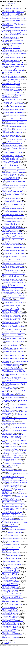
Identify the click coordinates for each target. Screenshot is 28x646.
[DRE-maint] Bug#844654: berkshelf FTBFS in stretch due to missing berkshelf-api (13, 16)
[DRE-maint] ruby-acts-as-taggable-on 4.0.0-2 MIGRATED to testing (11, 611)
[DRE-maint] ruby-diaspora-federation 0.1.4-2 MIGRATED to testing (11, 597)
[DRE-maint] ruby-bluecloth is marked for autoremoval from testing (11, 555)
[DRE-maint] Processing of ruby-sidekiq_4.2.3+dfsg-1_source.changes (12, 50)
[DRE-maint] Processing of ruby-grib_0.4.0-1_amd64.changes (10, 97)
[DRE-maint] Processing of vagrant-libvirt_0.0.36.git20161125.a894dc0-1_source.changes (14, 284)
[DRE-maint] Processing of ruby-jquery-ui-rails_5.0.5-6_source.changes (12, 272)
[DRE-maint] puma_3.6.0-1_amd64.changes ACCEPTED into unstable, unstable (13, 175)
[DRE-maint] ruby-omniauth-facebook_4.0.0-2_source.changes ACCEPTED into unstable (14, 126)
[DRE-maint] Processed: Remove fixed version (8, 410)
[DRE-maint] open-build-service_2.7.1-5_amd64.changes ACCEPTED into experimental (14, 209)
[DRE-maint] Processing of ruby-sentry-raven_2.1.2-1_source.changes (11, 48)
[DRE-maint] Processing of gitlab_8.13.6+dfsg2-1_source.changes (11, 315)
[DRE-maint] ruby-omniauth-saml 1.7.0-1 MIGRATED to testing (11, 571)
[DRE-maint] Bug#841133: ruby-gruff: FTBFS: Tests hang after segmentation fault (13, 514)
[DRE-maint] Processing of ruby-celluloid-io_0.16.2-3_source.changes (11, 147)
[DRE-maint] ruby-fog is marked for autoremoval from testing (10, 535)
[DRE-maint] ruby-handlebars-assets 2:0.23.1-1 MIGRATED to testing (12, 634)
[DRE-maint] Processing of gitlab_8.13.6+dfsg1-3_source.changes (11, 300)
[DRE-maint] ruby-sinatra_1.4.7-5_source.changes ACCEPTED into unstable (12, 204)
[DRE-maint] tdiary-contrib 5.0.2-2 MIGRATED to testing (10, 589)
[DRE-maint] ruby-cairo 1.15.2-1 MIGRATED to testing (10, 567)
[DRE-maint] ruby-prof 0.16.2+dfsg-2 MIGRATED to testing (10, 616)
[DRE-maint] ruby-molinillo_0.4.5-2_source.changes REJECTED (11, 329)
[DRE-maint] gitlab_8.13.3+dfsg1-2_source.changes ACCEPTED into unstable (13, 165)
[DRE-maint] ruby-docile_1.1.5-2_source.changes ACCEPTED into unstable (12, 327)
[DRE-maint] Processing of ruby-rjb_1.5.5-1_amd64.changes (10, 344)
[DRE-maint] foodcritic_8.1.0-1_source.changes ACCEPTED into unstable (12, 156)
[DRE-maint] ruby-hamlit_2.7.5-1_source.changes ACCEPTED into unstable (12, 189)
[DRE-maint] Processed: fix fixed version (8, 433)
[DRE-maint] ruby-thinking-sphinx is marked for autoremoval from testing (12, 550)
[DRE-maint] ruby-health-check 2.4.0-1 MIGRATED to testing (10, 575)
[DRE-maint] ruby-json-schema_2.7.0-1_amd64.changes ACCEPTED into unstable (13, 183)
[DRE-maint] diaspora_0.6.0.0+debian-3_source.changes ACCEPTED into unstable (13, 117)
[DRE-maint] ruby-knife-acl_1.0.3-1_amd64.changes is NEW (10, 179)
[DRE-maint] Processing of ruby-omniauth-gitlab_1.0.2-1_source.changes (12, 99)
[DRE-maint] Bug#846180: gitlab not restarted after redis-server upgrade (12, 383)
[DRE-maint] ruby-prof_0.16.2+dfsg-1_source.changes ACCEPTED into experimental (14, 53)
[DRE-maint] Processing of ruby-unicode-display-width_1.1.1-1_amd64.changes (13, 287)
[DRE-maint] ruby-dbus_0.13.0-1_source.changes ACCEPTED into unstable (12, 233)
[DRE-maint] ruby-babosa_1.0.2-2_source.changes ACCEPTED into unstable (12, 280)
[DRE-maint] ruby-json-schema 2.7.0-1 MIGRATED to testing (10, 623)
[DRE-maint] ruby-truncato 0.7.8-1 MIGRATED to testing (10, 577)
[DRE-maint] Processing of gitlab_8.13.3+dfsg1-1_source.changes (11, 81)
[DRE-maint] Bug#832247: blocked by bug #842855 (9, 23)
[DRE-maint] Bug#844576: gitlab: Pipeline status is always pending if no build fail (13, 34)
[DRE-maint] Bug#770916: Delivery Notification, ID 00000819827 (11, 20)
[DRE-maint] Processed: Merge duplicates (8, 469)
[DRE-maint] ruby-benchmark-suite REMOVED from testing (10, 587)
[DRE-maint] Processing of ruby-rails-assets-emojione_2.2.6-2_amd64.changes (13, 250)
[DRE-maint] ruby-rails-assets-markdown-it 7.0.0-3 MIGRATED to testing (12, 604)
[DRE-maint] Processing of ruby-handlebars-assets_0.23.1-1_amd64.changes (12, 219)
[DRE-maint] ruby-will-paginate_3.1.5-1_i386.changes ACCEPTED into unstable (13, 228)
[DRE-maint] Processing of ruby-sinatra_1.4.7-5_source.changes (11, 200)
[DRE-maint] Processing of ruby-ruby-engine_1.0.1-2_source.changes (11, 316)
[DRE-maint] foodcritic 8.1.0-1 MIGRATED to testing (9, 609)
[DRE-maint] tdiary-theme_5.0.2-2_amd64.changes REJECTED (11, 33)
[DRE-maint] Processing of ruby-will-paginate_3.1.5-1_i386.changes (11, 227)
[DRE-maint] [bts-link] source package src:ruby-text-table (10, 526)
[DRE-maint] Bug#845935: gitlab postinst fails (8, 388)
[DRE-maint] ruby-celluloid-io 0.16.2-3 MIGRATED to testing (10, 613)
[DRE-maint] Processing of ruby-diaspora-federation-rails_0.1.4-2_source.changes (13, 115)
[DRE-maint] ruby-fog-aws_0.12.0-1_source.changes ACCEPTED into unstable (13, 206)
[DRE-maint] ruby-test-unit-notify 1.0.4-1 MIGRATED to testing (11, 568)
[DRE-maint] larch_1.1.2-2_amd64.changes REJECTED (10, 223)
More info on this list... (5, 643)
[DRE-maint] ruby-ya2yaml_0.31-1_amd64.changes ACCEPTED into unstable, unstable (14, 181)
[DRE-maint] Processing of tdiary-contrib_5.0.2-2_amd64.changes (11, 76)
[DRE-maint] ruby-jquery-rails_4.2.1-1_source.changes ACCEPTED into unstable (13, 79)
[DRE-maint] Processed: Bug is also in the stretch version (10, 409)
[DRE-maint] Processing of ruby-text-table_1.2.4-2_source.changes (11, 198)
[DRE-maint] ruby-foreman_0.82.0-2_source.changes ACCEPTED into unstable (13, 70)
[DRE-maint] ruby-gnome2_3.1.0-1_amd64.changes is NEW (10, 226)
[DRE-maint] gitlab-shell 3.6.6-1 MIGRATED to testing (10, 573)
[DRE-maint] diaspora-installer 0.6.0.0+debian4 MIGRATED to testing (12, 593)
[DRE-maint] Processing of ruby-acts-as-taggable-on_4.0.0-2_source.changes (12, 167)
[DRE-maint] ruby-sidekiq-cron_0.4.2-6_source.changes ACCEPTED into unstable (13, 295)
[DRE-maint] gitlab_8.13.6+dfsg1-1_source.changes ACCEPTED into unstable (13, 264)
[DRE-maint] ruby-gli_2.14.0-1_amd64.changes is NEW (10, 310)
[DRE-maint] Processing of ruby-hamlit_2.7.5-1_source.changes (11, 186)
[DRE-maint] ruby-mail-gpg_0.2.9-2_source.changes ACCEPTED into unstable (13, 282)
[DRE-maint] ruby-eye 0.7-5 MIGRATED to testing (9, 614)
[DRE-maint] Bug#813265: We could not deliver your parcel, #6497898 (12, 11)
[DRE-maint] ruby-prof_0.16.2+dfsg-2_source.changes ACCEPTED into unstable (13, 169)
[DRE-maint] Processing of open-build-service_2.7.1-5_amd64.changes (12, 208)
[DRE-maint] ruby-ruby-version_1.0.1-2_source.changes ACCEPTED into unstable (13, 334)
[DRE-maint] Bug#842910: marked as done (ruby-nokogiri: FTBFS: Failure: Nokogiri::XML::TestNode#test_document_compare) (12, 460)
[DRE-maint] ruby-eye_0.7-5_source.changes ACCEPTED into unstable (12, 136)
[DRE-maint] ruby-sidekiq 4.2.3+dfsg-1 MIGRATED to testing (10, 581)
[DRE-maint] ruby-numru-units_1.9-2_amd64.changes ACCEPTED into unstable (13, 293)
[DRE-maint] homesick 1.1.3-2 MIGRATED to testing (9, 591)
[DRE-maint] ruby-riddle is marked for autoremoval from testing (11, 549)
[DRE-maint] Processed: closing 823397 (7, 481)
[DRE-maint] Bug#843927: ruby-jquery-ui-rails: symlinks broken (11, 8)
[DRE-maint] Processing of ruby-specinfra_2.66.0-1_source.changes (11, 265)
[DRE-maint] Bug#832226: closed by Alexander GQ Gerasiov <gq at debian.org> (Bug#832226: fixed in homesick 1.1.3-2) (13, 26)
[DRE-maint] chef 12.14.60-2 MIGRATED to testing (9, 578)
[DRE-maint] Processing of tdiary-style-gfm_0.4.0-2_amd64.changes (11, 241)
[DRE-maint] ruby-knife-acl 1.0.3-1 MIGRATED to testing (10, 619)
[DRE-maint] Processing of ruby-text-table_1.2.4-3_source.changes (11, 214)
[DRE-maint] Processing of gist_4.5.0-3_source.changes (10, 323)
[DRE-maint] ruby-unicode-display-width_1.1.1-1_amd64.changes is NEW (12, 288)
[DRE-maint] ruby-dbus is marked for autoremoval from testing (11, 552)
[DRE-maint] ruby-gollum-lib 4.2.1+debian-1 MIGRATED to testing (11, 580)
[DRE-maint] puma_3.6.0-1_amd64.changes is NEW (9, 174)
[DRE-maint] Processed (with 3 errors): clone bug (9, 476)
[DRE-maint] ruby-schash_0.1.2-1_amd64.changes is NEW (10, 230)
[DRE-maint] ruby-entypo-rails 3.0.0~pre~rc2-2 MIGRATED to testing (12, 599)
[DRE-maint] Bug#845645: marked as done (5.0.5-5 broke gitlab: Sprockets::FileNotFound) (14, 480)
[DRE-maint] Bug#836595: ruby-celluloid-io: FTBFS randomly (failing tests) (12, 506)
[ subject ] (12, 3)
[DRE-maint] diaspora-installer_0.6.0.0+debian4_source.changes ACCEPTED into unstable (14, 118)
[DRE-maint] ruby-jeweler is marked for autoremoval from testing (11, 553)
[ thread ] (9, 3)
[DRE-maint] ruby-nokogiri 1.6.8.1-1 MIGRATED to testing (10, 624)
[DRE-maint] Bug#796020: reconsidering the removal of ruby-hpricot (11, 500)
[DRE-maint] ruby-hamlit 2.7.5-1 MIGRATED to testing (10, 622)
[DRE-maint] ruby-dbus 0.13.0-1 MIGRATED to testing (10, 632)
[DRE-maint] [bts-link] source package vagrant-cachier (9, 527)
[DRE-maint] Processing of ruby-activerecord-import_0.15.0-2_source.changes (13, 112)
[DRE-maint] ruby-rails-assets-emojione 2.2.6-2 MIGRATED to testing (12, 635)
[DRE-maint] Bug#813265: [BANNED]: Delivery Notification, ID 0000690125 (13, 12)
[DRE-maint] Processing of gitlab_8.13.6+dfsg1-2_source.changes (11, 275)
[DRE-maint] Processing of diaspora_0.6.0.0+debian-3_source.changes (12, 102)
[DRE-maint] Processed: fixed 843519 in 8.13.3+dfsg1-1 (10, 458)
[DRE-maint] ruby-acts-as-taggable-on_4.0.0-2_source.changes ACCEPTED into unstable (14, 170)
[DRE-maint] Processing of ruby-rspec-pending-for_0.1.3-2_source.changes (12, 319)
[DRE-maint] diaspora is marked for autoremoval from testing (10, 558)
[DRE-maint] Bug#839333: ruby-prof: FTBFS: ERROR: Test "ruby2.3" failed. (13, 351)
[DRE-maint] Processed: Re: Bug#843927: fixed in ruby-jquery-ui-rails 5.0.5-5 (13, 477)
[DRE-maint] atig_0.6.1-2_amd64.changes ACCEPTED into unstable (11, 161)
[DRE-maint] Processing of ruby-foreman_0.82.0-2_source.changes (11, 69)
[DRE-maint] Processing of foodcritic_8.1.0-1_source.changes (10, 155)
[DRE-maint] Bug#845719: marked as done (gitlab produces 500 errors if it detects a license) (14, 482)
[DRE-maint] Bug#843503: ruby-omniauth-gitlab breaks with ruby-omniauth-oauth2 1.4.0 (14, 353)
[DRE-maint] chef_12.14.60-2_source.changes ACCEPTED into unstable (12, 55)
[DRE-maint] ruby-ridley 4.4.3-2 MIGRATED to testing (10, 617)
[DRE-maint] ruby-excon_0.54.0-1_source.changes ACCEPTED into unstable (12, 196)
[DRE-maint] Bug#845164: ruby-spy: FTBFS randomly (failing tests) (11, 508)
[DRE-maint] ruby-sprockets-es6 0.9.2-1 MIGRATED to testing (11, 576)
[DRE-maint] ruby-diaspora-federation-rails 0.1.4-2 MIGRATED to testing (12, 598)
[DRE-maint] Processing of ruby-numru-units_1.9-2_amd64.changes (11, 292)
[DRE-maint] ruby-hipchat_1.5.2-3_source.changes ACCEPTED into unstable (12, 90)
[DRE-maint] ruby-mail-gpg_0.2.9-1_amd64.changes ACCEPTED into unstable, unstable (14, 256)
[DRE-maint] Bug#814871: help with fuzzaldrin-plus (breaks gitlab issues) (12, 368)
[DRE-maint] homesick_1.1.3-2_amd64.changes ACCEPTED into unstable (12, 92)
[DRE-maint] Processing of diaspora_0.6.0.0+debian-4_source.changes (12, 143)
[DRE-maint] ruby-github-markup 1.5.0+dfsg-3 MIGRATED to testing (11, 626)
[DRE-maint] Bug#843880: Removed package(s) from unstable (11, 157)
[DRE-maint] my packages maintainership (8, 518)
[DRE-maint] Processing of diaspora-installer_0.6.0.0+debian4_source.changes (13, 106)
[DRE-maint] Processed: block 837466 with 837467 (9, 459)
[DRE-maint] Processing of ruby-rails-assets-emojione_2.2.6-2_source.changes (13, 244)
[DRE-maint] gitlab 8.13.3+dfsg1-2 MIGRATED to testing (10, 610)
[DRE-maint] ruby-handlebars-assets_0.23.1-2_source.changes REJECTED (12, 218)
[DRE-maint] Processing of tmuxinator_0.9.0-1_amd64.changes (11, 60)
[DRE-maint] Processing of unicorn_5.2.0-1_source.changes (10, 74)
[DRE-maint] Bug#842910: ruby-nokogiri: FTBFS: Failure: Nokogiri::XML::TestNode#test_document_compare (10, 39)
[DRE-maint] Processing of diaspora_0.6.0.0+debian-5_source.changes (12, 261)
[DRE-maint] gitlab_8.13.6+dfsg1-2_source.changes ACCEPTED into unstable (13, 276)
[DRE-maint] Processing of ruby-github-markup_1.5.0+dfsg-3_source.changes (13, 201)
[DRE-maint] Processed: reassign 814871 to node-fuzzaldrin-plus (11, 478)
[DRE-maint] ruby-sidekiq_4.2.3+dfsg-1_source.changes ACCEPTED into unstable (13, 51)
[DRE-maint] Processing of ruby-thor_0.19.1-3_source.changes (10, 317)
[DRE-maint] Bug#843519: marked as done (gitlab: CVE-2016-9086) (11, 446)
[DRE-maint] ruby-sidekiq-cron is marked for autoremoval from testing (12, 564)
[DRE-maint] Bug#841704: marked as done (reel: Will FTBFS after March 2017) (13, 493)
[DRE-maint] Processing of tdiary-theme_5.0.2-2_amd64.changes (11, 61)
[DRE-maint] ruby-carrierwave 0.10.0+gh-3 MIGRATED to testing (11, 596)
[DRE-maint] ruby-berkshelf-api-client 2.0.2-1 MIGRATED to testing (11, 612)
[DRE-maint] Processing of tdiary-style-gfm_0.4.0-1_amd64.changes (11, 231)
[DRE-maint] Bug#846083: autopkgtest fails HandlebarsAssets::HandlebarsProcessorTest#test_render (10, 373)
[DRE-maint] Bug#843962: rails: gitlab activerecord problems (10, 37)
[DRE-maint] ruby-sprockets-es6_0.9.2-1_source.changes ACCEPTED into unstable (13, 46)
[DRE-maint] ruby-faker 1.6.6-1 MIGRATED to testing (9, 574)
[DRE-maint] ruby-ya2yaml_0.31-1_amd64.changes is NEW (10, 177)
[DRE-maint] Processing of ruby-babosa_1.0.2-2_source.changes (11, 279)
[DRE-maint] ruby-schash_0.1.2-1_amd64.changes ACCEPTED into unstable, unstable (14, 259)
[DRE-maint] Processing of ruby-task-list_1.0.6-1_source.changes (11, 65)
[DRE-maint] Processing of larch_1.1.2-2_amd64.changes (10, 222)
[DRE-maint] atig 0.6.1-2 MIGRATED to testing (8, 607)
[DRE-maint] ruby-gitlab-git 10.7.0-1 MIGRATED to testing (10, 570)
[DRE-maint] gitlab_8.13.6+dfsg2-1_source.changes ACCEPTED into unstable (13, 326)
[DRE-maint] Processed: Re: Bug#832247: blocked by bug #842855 (11, 397)
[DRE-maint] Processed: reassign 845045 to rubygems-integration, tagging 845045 (13, 470)
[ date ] (15, 3)
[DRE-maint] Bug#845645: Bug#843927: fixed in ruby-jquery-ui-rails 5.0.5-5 (12, 369)
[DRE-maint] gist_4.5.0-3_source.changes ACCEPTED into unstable (11, 325)
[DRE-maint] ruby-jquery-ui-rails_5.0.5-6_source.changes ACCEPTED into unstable (13, 274)
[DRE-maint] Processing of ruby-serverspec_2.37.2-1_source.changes (11, 266)
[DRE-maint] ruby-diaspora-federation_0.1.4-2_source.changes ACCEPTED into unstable (14, 121)
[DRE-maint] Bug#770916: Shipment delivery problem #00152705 (11, 27)
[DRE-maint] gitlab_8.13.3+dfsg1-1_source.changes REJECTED (11, 84)
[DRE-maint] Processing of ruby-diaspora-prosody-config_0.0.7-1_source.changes (13, 185)
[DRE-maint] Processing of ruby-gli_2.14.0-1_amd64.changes (10, 309)
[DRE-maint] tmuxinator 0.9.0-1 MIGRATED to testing (9, 583)
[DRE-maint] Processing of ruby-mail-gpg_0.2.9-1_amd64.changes (11, 242)
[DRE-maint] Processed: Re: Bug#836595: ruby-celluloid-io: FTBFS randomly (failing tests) (14, 419)
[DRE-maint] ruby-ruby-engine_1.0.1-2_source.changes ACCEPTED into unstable (13, 333)
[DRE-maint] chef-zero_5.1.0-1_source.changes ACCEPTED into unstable (12, 152)
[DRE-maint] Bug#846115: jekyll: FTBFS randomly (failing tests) (11, 513)
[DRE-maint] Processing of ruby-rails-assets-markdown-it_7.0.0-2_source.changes (13, 103)
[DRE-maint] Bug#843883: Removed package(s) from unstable (11, 159)
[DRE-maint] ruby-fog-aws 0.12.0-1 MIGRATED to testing (10, 625)
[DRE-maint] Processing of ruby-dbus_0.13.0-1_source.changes (11, 232)
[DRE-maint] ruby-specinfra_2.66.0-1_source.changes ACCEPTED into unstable (13, 268)
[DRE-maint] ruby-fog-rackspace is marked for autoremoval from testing (12, 532)
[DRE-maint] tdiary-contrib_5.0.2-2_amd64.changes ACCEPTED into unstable (13, 77)
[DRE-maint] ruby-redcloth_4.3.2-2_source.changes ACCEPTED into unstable (13, 72)
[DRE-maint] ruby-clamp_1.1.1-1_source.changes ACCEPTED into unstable (12, 191)
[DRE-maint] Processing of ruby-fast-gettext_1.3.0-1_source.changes (11, 270)
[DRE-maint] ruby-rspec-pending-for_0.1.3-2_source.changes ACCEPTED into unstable (14, 331)
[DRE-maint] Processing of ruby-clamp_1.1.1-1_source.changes (11, 190)
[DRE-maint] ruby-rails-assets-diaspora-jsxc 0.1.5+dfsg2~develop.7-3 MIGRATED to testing (14, 602)
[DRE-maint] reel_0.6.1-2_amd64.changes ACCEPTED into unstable (11, 311)
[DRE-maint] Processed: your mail (7, 399)
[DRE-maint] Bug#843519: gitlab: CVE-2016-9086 (9, 15)
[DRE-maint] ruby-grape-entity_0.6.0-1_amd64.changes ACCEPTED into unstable (13, 313)
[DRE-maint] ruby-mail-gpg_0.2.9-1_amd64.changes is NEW (10, 243)
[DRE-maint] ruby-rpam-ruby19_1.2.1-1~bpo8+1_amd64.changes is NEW (12, 239)
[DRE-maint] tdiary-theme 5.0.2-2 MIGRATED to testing (10, 590)
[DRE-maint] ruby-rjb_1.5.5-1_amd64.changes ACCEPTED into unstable (12, 345)
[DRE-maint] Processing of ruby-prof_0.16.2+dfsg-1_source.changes (11, 52)
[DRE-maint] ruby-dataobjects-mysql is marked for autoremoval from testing (12, 547)
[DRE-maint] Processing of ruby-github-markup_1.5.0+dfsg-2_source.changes (13, 57)
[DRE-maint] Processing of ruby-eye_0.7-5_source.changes (10, 135)
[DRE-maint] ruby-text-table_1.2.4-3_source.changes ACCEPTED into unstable (13, 215)
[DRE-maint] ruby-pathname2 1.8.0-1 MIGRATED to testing (10, 615)
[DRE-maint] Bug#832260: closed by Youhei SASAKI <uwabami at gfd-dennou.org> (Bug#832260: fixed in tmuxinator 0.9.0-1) (13, 25)
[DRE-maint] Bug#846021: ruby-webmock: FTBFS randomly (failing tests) (12, 512)
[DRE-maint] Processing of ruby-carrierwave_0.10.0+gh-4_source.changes (12, 302)
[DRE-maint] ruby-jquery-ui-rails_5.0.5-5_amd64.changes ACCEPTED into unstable (13, 247)
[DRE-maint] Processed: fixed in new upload (8, 421)
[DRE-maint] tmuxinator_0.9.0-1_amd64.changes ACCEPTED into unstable (12, 62)
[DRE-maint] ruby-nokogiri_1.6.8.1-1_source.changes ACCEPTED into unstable (13, 194)
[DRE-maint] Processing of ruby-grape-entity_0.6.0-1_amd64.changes (11, 312)
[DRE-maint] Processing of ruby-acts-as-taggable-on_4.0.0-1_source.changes (12, 64)
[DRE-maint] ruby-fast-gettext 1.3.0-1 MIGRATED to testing (10, 637)
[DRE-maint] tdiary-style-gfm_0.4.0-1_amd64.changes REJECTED (11, 13)
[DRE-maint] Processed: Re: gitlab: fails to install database (10, 449)
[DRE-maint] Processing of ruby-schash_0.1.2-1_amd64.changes (11, 229)
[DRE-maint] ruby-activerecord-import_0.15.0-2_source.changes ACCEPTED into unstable (14, 120)
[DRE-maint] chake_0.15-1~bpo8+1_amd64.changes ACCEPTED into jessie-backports (14, 85)
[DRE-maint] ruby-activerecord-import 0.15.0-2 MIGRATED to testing (12, 595)
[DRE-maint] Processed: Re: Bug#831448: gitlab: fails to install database (12, 457)
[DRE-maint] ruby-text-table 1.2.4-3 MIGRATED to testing (10, 629)
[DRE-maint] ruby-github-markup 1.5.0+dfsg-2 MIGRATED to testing (11, 579)
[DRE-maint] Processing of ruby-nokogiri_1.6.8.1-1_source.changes (11, 193)
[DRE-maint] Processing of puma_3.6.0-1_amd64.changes (10, 162)
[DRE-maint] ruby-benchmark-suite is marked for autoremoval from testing (12, 538)
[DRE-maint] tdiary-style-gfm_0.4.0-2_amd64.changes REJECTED (11, 14)
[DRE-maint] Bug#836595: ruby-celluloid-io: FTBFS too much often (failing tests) (13, 355)
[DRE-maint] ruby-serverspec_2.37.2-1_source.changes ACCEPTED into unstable (13, 267)
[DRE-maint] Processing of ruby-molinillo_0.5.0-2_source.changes (11, 322)
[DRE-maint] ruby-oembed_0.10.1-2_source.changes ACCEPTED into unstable (13, 141)
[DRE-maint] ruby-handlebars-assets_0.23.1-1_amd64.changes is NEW (12, 221)
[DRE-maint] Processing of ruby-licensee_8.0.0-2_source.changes (11, 290)
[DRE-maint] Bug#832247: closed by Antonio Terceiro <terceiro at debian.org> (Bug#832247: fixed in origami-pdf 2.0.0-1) (13, 22)
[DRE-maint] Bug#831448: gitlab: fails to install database (10, 19)
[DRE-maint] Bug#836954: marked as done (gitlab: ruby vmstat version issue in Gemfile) (14, 453)
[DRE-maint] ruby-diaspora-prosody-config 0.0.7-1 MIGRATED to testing (12, 621)
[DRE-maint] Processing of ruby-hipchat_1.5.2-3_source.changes (11, 89)
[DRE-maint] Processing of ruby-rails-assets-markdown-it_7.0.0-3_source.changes (13, 137)
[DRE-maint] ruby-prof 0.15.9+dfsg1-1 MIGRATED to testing (10, 572)
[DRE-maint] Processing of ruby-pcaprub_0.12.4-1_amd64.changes (11, 337)
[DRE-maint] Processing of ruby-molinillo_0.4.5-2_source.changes (11, 321)
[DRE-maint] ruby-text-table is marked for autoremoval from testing (11, 541)
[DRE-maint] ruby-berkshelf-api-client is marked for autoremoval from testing (13, 561)
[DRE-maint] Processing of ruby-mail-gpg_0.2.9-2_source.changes (11, 281)
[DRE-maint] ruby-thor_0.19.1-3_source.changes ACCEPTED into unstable (12, 336)
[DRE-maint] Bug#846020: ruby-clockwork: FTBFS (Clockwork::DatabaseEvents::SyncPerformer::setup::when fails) (11, 511)
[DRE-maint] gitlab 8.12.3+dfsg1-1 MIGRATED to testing (10, 586)
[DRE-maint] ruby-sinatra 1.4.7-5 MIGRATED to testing (10, 627)
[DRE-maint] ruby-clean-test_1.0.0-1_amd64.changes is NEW (10, 308)
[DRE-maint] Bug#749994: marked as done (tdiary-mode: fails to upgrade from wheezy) (14, 404)
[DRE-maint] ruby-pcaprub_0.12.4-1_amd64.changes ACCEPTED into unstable (13, 338)
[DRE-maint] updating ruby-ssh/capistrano (8, 517)
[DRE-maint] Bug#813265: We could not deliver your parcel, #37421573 (12, 43)
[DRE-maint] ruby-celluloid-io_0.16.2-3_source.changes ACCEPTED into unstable (13, 148)
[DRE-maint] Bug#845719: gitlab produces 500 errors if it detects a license (12, 380)
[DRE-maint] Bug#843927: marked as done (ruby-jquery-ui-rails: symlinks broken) (13, 471)
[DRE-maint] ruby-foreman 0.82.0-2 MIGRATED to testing (10, 582)
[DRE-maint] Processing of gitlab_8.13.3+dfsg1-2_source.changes (11, 164)
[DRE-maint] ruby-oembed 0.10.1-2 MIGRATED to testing (10, 601)
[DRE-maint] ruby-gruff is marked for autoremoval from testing (11, 544)
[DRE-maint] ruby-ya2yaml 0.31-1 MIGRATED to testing (10, 620)
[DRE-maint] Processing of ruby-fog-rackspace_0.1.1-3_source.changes (12, 150)
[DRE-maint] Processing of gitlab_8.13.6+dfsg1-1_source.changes (11, 263)
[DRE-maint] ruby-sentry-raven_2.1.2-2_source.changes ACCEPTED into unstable (13, 172)
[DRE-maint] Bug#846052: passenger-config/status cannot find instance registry (13, 516)
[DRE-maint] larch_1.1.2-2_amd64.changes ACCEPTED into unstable (11, 225)
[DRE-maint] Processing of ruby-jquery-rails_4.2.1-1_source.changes (11, 78)
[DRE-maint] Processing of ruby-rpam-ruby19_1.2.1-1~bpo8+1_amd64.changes (13, 238)
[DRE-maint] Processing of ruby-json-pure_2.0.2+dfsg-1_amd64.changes (12, 305)
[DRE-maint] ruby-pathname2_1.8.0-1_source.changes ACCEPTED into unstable (13, 146)
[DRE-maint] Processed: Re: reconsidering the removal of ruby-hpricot (12, 463)
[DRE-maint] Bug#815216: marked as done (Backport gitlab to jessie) (11, 455)
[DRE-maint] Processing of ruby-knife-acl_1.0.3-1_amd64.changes (11, 178)
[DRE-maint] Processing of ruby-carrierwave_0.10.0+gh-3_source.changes (12, 132)
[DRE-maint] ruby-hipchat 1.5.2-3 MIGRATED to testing (10, 588)
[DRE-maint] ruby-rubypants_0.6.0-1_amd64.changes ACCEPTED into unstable (13, 341)
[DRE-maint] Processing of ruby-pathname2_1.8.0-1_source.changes (11, 145)
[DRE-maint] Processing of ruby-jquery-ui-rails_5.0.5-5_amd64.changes (12, 245)
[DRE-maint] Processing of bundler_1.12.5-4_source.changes (10, 314)
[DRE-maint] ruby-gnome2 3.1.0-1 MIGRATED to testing (10, 633)
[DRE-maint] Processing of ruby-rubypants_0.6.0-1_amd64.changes (11, 340)
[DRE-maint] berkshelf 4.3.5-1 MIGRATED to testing (9, 608)
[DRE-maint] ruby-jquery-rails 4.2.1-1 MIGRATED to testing (10, 584)
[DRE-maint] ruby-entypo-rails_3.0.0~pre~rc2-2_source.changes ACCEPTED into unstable (14, 124)
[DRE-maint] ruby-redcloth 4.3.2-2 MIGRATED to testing (10, 585)
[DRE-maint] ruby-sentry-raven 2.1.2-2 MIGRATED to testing (10, 618)
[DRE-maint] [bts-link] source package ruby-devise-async (10, 524)
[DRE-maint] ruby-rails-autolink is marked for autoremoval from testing (12, 530)
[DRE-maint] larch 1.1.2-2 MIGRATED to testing (9, 631)
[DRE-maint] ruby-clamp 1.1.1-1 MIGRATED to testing (10, 630)
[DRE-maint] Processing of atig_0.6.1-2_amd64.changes (10, 160)
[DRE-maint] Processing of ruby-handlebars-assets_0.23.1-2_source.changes (12, 211)
